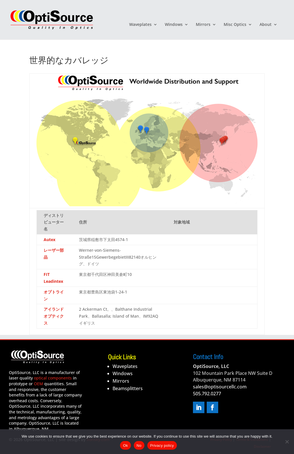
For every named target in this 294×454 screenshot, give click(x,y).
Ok (125, 445)
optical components (53, 378)
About (266, 24)
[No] (287, 442)
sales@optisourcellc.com (220, 387)
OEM (38, 383)
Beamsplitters (128, 388)
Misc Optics (235, 24)
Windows (174, 24)
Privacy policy (162, 445)
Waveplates (140, 24)
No (139, 445)
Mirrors (203, 24)
